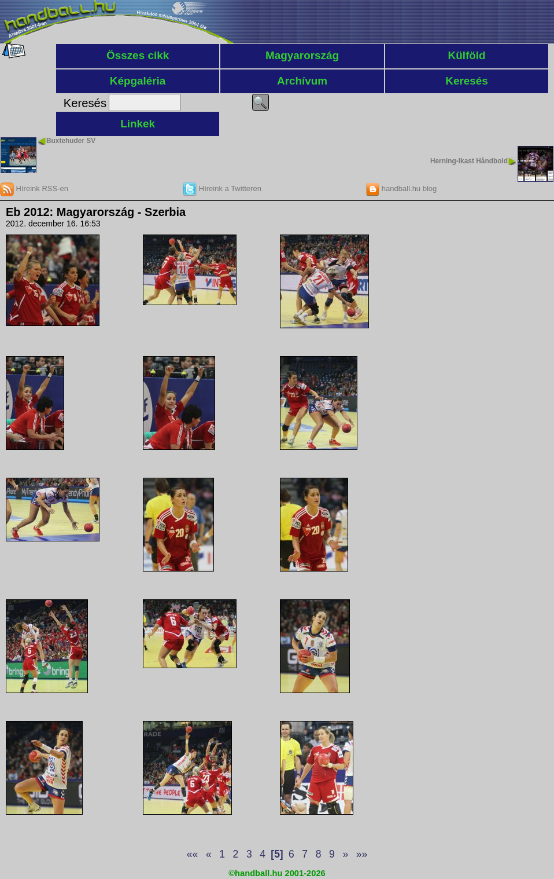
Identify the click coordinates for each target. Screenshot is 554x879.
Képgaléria (138, 81)
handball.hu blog (401, 188)
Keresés (466, 81)
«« (192, 854)
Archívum (302, 81)
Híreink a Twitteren (222, 188)
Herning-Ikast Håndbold (469, 161)
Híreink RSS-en (34, 188)
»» (361, 854)
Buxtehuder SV (70, 141)
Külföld (467, 55)
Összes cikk (137, 55)
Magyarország (302, 55)
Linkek (137, 124)
